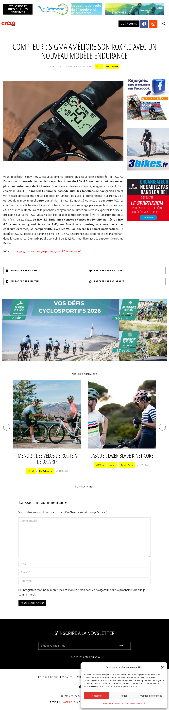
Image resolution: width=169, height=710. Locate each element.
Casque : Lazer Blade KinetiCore (121, 456)
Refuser (124, 695)
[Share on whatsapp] (126, 281)
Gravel (100, 464)
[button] (162, 667)
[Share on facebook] (42, 270)
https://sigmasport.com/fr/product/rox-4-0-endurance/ (46, 251)
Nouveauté (112, 66)
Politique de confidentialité (133, 703)
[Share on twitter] (126, 270)
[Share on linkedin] (42, 281)
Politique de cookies (111, 703)
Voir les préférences (151, 695)
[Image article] (47, 414)
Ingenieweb (68, 702)
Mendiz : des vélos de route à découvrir (47, 459)
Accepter (96, 695)
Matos (99, 66)
